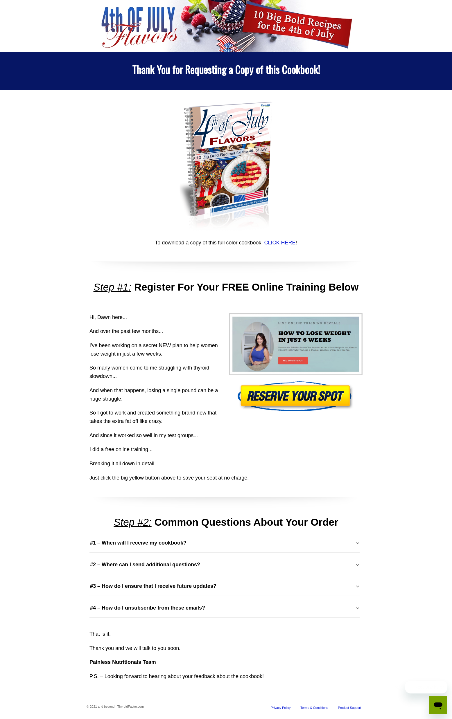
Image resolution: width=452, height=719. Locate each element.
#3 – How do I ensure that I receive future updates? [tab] (153, 586)
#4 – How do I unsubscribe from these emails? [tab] (147, 608)
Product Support (349, 707)
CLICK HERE (280, 243)
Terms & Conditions (314, 707)
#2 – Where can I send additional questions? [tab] (145, 564)
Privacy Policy (280, 707)
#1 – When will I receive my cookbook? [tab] (138, 543)
